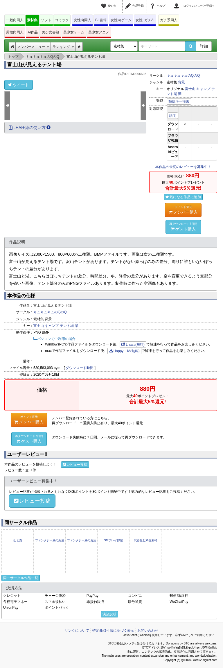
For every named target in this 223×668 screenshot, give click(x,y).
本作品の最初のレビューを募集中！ (183, 167)
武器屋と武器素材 (145, 540)
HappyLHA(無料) (124, 351)
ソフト (46, 20)
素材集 (32, 20)
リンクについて (77, 630)
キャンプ (203, 89)
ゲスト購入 (183, 226)
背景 (181, 82)
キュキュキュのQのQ (183, 76)
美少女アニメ (98, 32)
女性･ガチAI (145, 20)
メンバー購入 (183, 209)
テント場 (67, 326)
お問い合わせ (147, 630)
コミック (62, 20)
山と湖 (17, 540)
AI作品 (33, 32)
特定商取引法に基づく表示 (113, 630)
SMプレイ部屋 (113, 540)
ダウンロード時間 (79, 368)
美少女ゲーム (73, 32)
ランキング (63, 47)
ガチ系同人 (168, 20)
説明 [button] (172, 116)
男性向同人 (15, 32)
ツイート (18, 85)
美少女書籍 (50, 32)
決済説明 (109, 614)
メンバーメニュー (33, 47)
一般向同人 (15, 20)
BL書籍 (101, 20)
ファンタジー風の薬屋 (49, 540)
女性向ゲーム (121, 20)
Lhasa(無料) (133, 345)
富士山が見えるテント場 (34, 64)
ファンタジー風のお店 (81, 540)
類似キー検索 (178, 101)
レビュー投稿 (75, 465)
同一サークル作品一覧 (20, 578)
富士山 (190, 89)
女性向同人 (82, 20)
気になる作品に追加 (183, 197)
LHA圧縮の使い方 (30, 127)
